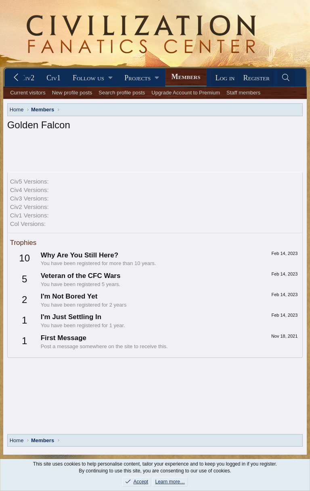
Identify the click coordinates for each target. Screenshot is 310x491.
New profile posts (72, 93)
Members (186, 77)
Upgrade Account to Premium (185, 93)
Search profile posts (121, 93)
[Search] (286, 78)
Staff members (243, 93)
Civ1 (53, 78)
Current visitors (27, 93)
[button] (92, 78)
